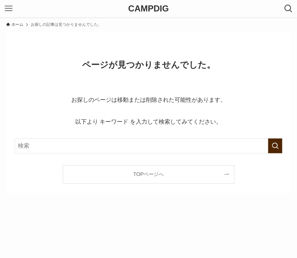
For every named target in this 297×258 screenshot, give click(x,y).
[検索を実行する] (275, 145)
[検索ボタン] (288, 8)
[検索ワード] (148, 145)
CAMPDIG (148, 8)
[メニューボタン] (8, 8)
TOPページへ (148, 174)
